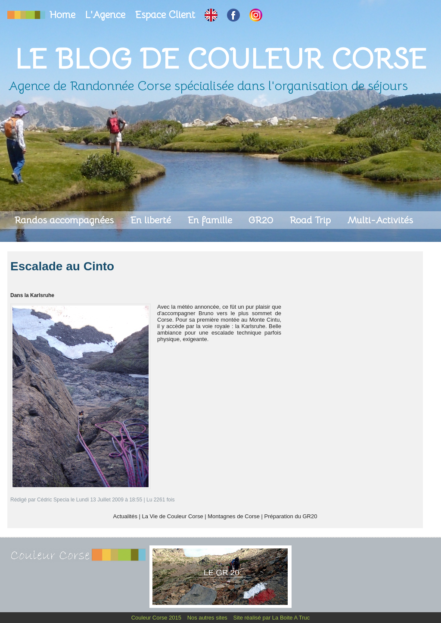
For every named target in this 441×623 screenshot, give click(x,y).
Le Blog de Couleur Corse (220, 59)
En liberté (152, 220)
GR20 (262, 220)
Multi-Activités (380, 220)
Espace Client (166, 15)
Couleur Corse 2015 (157, 617)
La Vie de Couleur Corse (172, 516)
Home (64, 15)
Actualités (125, 516)
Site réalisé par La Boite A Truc (271, 617)
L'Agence (106, 15)
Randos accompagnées (65, 220)
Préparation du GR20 (290, 516)
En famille (211, 220)
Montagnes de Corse (234, 516)
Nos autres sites (208, 617)
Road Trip (311, 220)
